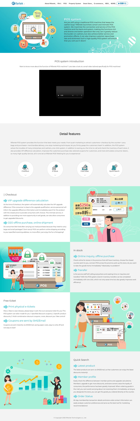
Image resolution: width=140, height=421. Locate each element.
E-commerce (98, 3)
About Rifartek (50, 3)
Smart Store (87, 3)
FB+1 (59, 3)
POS (65, 3)
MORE (113, 3)
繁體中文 (122, 3)
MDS (107, 3)
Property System (75, 3)
